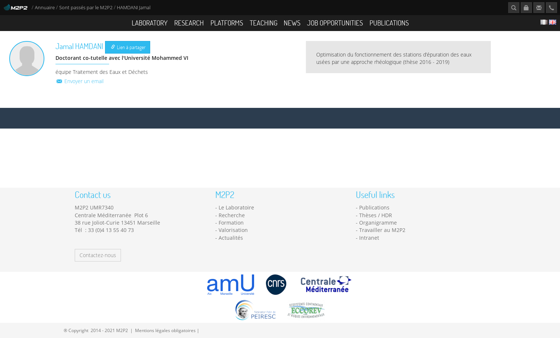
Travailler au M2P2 (382, 229)
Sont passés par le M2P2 (85, 7)
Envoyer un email (79, 81)
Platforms (226, 22)
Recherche (232, 215)
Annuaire (45, 7)
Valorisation (233, 229)
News (292, 22)
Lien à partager (128, 47)
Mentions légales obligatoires (165, 330)
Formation (231, 222)
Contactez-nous (98, 255)
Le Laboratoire (236, 207)
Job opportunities (335, 22)
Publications (389, 22)
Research (189, 22)
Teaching (263, 22)
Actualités (231, 237)
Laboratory (150, 22)
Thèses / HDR (375, 215)
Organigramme (378, 222)
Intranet (369, 237)
